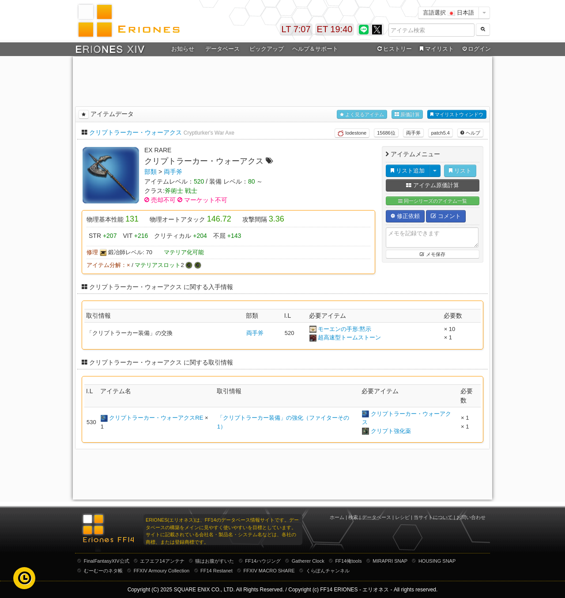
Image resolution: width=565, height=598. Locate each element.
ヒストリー (393, 49)
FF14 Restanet (216, 570)
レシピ (402, 517)
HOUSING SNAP (437, 561)
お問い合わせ (471, 517)
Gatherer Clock (308, 561)
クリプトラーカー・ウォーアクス (135, 132)
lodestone (352, 133)
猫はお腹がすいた (214, 561)
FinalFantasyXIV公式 (106, 561)
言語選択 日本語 (448, 12)
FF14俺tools (348, 561)
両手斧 (413, 132)
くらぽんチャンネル (328, 570)
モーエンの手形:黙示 (344, 329)
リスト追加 (408, 170)
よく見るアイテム (362, 114)
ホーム (337, 517)
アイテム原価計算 (432, 185)
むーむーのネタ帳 (103, 570)
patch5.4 (440, 132)
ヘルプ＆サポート (315, 48)
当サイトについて (433, 517)
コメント (446, 216)
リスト (460, 170)
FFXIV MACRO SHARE (269, 570)
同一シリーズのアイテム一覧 (432, 201)
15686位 (386, 132)
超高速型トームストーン (349, 337)
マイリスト (435, 49)
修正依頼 (405, 216)
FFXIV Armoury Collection (162, 570)
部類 (150, 171)
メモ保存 (432, 254)
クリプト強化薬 (391, 431)
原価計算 (407, 114)
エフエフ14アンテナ (162, 561)
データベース (222, 48)
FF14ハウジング (263, 561)
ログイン (476, 49)
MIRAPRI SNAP (390, 561)
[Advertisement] (282, 80)
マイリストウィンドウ (456, 114)
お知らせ (182, 48)
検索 (353, 517)
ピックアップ (266, 48)
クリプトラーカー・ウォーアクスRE (156, 417)
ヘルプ (470, 132)
